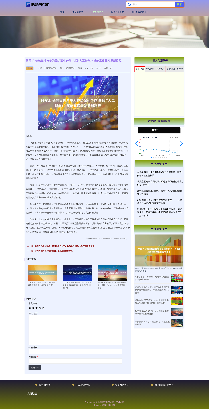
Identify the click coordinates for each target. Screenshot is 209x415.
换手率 (180, 69)
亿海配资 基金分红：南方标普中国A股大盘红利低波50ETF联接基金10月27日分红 (152, 290)
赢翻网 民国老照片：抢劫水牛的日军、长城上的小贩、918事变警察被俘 (64, 246)
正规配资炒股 (97, 12)
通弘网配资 (77, 12)
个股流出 (170, 69)
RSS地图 (110, 402)
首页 (62, 12)
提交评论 (35, 367)
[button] (137, 143)
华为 (30, 68)
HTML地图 (119, 402)
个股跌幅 (150, 69)
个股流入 (160, 69)
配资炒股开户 (117, 12)
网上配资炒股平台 (140, 12)
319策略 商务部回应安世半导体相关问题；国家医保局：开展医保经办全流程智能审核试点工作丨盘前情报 (159, 212)
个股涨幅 (139, 69)
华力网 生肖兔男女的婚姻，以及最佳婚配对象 (54, 251)
